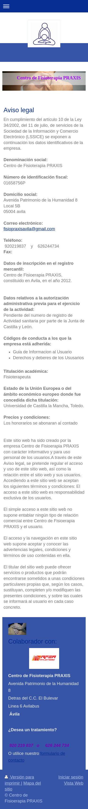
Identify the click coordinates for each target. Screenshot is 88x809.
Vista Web (73, 783)
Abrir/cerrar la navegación (44, 6)
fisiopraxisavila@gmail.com (29, 229)
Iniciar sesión (70, 777)
